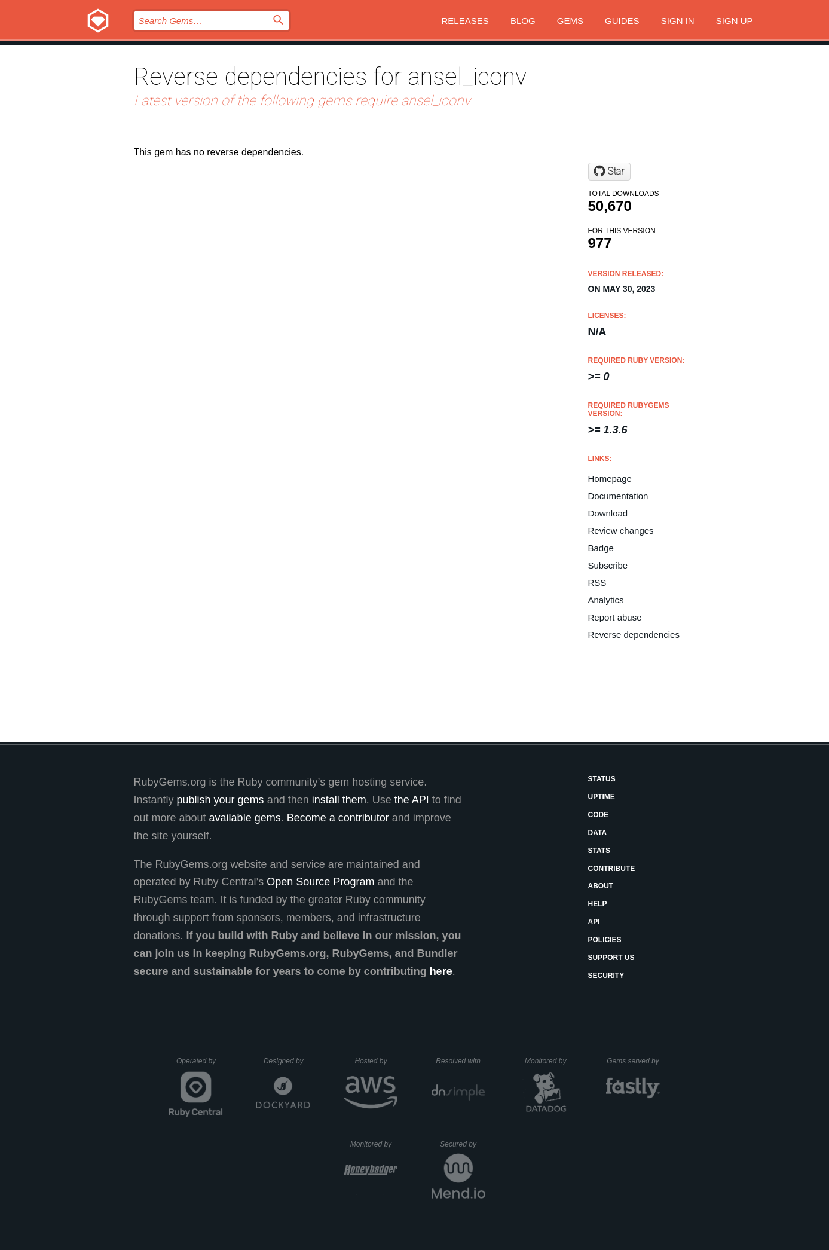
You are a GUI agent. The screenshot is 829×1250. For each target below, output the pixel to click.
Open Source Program (320, 882)
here (441, 971)
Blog (523, 21)
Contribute (611, 868)
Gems (570, 21)
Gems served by (633, 1061)
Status (602, 779)
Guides (622, 21)
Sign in (678, 21)
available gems (245, 818)
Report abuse (615, 617)
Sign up (734, 21)
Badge (601, 548)
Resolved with (460, 1061)
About (601, 886)
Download (608, 513)
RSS (597, 582)
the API (411, 800)
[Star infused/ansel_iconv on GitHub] (609, 172)
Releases (465, 21)
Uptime (601, 797)
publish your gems (220, 800)
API (594, 922)
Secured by (462, 1144)
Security (606, 975)
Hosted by (375, 1061)
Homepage (610, 478)
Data (597, 833)
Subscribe (608, 565)
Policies (605, 940)
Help (597, 904)
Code (598, 815)
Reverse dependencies (634, 634)
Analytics (606, 600)
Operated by (199, 1065)
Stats (599, 850)
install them (339, 800)
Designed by (287, 1061)
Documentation (618, 496)
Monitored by (549, 1061)
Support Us (611, 957)
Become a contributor (338, 818)
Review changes (621, 530)
